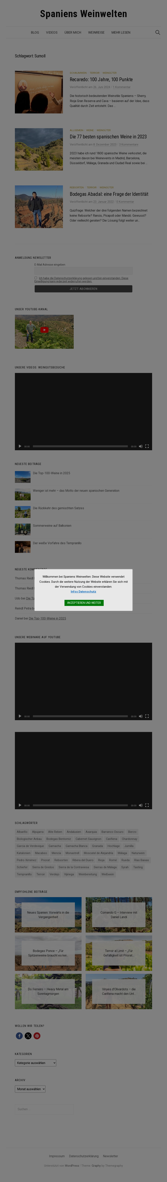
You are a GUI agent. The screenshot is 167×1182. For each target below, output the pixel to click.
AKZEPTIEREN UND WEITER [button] (84, 602)
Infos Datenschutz (83, 591)
